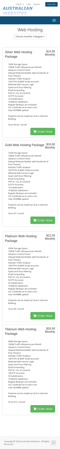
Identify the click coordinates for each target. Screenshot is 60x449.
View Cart (51, 4)
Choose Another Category (30, 36)
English (20, 4)
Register (36, 4)
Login (28, 4)
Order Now (42, 131)
